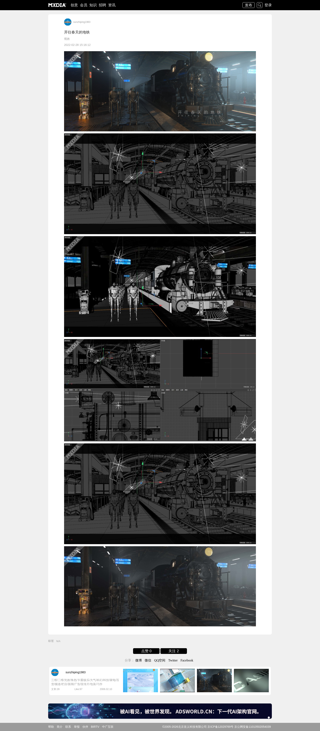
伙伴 (85, 726)
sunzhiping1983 (81, 22)
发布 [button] (248, 5)
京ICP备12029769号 (220, 726)
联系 (68, 726)
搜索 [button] (259, 5)
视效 (67, 38)
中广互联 (107, 726)
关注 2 (173, 651)
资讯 (112, 5)
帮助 (51, 726)
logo (57, 5)
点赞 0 (146, 651)
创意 (74, 5)
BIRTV (95, 726)
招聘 (102, 5)
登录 (268, 5)
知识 (93, 5)
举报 (77, 726)
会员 (83, 5)
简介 (59, 726)
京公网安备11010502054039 (252, 726)
